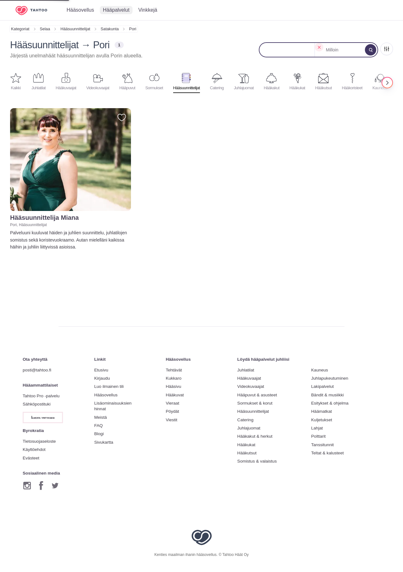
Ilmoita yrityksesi (42, 417)
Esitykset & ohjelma (330, 403)
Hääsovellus (105, 395)
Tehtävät (174, 370)
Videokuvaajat (250, 386)
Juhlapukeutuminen (329, 378)
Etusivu (101, 370)
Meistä (100, 417)
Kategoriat (20, 28)
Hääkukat (246, 444)
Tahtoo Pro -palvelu (41, 396)
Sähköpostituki (36, 404)
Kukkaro (173, 378)
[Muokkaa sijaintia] (287, 50)
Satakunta (110, 28)
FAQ (98, 425)
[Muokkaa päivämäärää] (343, 50)
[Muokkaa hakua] (370, 49)
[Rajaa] (386, 49)
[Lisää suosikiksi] (121, 117)
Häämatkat (321, 411)
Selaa (45, 28)
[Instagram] (27, 485)
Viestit (171, 419)
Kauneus (319, 370)
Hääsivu (173, 386)
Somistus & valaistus (257, 461)
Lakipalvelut (322, 386)
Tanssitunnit (322, 444)
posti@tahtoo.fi (37, 370)
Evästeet (31, 458)
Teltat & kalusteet (327, 453)
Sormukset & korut (255, 403)
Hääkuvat (175, 395)
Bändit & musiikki (327, 395)
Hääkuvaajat (249, 378)
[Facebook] (41, 485)
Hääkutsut (247, 453)
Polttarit (318, 436)
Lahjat (317, 428)
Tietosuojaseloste (39, 441)
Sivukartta (103, 442)
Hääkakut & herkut (255, 436)
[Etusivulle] (35, 10)
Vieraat (172, 403)
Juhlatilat (245, 370)
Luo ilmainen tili (109, 386)
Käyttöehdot (34, 449)
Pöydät (172, 411)
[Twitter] (55, 485)
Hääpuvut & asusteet (257, 395)
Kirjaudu (102, 378)
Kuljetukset (321, 419)
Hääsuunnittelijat (75, 28)
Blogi (99, 433)
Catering (245, 419)
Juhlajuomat (248, 428)
